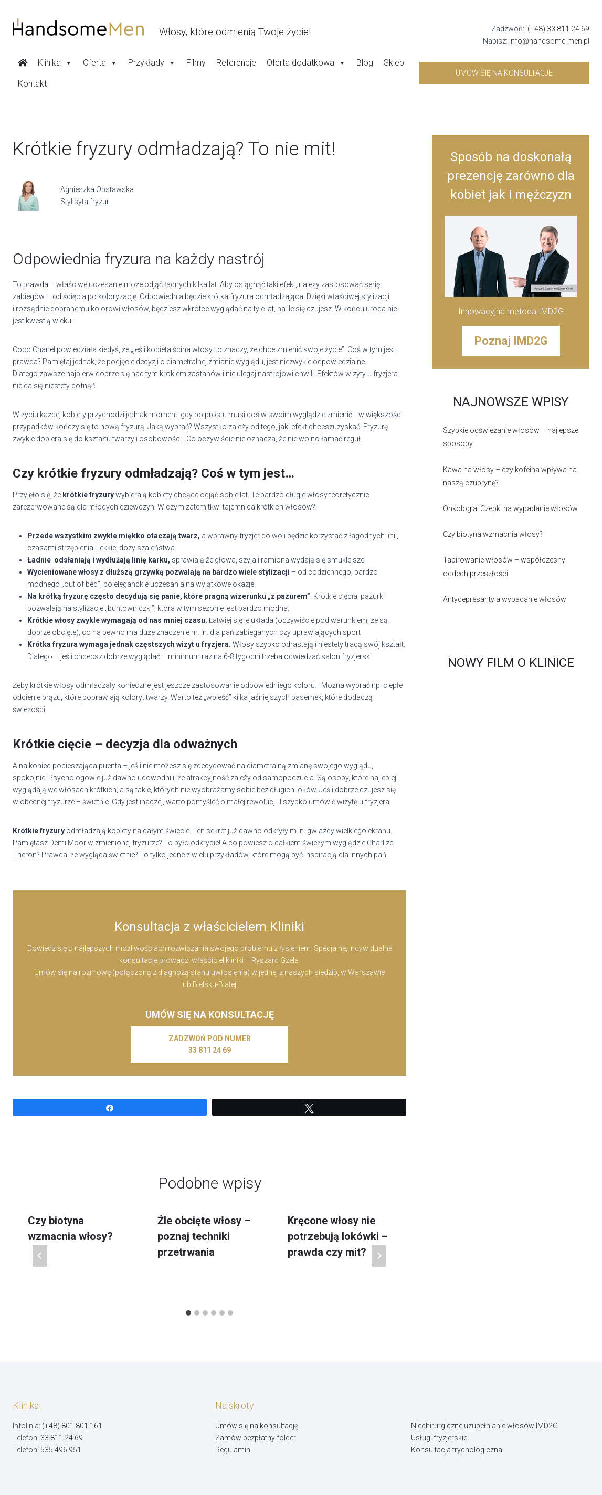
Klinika (55, 62)
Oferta (100, 62)
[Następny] (379, 1256)
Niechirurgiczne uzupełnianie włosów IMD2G (484, 1426)
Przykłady (152, 62)
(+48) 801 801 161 (72, 1426)
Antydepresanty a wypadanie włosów (504, 599)
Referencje (236, 63)
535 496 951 (60, 1450)
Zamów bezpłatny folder (255, 1438)
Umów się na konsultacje (504, 73)
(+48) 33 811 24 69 (558, 29)
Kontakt (32, 84)
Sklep (394, 63)
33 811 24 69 (61, 1438)
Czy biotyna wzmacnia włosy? (493, 534)
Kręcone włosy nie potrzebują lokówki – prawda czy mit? (338, 1236)
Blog (364, 63)
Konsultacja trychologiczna (456, 1450)
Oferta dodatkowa (306, 62)
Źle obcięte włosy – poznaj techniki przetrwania (203, 1236)
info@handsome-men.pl (549, 41)
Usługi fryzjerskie (439, 1438)
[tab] (188, 1313)
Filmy (196, 63)
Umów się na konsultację (256, 1426)
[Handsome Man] (162, 27)
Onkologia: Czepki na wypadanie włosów (510, 508)
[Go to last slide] (40, 1256)
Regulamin (232, 1450)
